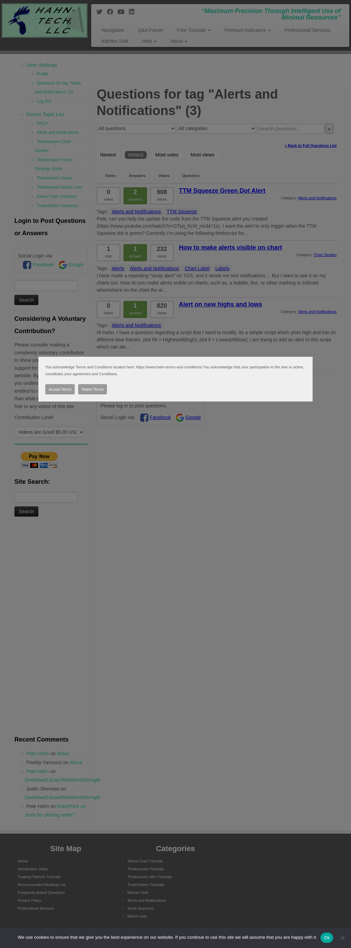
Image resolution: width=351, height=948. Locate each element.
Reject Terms (93, 389)
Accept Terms (60, 389)
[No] (342, 937)
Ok (327, 937)
